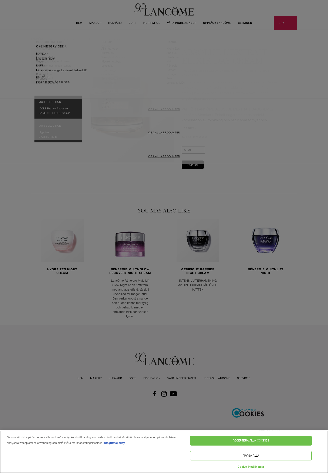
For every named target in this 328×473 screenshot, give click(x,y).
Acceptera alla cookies (251, 441)
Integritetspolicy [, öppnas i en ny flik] (114, 444)
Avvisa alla (251, 456)
